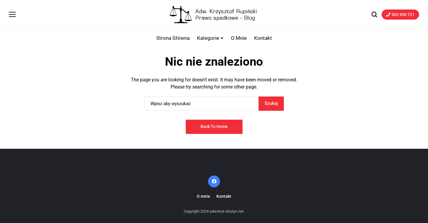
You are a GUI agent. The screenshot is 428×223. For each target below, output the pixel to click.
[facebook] (214, 181)
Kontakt (223, 196)
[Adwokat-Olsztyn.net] (214, 14)
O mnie (203, 196)
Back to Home (214, 126)
